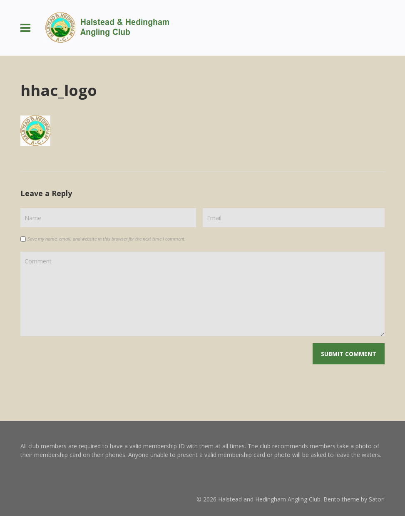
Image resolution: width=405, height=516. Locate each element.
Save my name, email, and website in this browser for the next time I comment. (106, 239)
